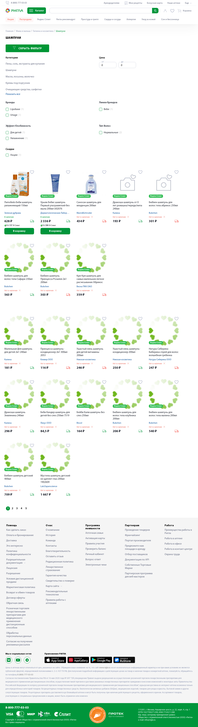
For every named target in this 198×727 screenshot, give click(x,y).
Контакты (51, 546)
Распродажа (25, 19)
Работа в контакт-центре (178, 549)
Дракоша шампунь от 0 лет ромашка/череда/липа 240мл (127, 205)
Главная (9, 31)
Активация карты (95, 538)
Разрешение (13, 573)
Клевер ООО (46, 359)
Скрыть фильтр (27, 48)
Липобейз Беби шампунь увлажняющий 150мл (18, 204)
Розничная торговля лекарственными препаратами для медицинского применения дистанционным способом (17, 618)
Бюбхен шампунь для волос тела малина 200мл (163, 414)
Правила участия (94, 543)
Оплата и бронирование (20, 535)
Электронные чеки (95, 565)
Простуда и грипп (90, 19)
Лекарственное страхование (54, 569)
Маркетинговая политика (20, 587)
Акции (10, 19)
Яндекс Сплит (44, 19)
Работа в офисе (173, 544)
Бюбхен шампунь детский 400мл (18, 477)
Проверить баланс (95, 549)
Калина (116, 213)
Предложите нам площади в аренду (135, 547)
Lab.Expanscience (48, 486)
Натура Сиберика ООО (160, 359)
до (122, 62)
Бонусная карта (155, 3)
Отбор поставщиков (136, 554)
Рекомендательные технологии (57, 593)
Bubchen (153, 213)
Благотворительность (58, 551)
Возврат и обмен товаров (20, 592)
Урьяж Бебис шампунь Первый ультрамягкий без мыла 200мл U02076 (55, 205)
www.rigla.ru (104, 668)
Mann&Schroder (84, 213)
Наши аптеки (173, 3)
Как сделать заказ (16, 530)
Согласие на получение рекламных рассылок (19, 643)
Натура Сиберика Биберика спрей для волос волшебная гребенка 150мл (163, 352)
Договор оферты (15, 598)
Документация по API (137, 559)
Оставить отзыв (54, 556)
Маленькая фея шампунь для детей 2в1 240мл (18, 350)
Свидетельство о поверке (60, 581)
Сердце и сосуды (112, 19)
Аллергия (131, 19)
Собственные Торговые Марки (138, 567)
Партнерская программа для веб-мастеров (139, 575)
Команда (51, 540)
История (50, 535)
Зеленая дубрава (12, 213)
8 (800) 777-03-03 (25, 675)
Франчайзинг (132, 535)
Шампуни (11, 70)
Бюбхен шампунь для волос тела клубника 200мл (124, 415)
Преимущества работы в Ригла (178, 532)
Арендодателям (111, 3)
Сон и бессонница (170, 19)
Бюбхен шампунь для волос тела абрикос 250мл (163, 204)
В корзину (19, 231)
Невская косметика (86, 359)
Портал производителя (138, 540)
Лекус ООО (45, 423)
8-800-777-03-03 (17, 707)
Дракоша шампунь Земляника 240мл (14, 414)
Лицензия (11, 568)
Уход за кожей (148, 19)
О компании (52, 530)
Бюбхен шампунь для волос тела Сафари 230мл (18, 277)
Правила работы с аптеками (56, 602)
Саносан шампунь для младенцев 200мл (89, 204)
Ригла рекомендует (65, 19)
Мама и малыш (22, 31)
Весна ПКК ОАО (84, 286)
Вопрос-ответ (93, 559)
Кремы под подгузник (18, 83)
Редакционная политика (59, 562)
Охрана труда (172, 554)
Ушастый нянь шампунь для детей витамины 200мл (90, 352)
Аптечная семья (94, 533)
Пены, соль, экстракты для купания (25, 64)
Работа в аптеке (173, 538)
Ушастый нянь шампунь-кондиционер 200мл (126, 350)
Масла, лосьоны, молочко (20, 76)
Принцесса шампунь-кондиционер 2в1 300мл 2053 (53, 352)
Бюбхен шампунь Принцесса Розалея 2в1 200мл (53, 279)
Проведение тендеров (137, 530)
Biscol (79, 423)
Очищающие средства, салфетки (24, 89)
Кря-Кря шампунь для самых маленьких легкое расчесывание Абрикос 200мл (90, 279)
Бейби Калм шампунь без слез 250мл (91, 414)
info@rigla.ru (150, 720)
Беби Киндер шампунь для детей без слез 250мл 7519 (55, 414)
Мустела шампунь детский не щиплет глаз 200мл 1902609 (55, 479)
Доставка (11, 540)
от (103, 62)
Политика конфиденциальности (18, 553)
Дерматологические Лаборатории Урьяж (60, 213)
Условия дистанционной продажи (20, 580)
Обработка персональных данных (18, 635)
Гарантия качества (56, 575)
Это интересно (14, 546)
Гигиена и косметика (42, 31)
